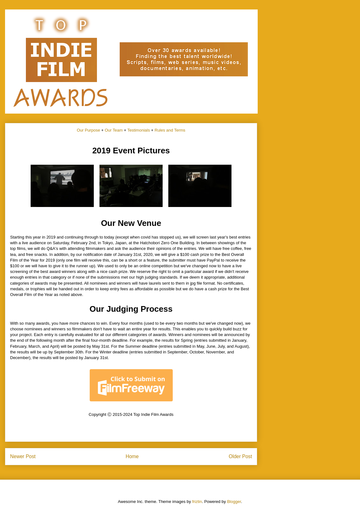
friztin (197, 501)
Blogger (234, 501)
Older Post (240, 456)
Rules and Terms (170, 130)
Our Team (114, 130)
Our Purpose (88, 130)
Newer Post (23, 456)
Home (132, 456)
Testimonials (138, 130)
